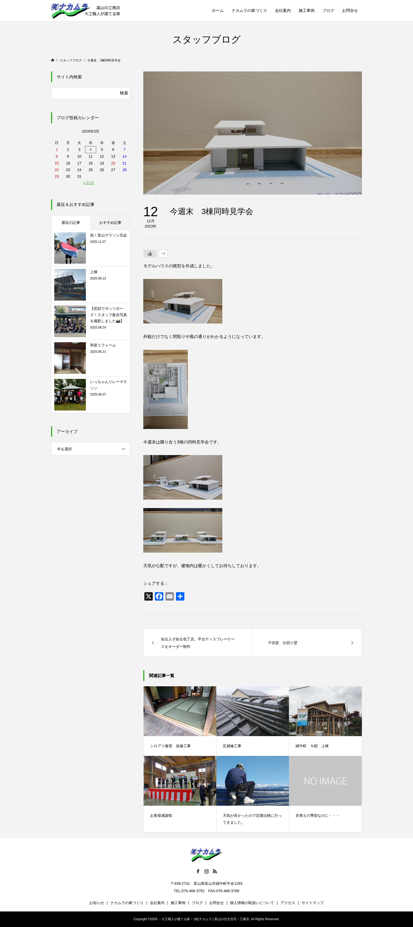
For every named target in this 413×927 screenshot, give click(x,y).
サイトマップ (313, 903)
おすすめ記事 (110, 222)
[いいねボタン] (149, 254)
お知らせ (96, 903)
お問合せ (350, 10)
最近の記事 (71, 222)
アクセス (288, 903)
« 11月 (88, 183)
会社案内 (283, 10)
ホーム (218, 10)
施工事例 (306, 10)
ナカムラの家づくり (249, 10)
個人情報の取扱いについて (252, 903)
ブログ (328, 10)
